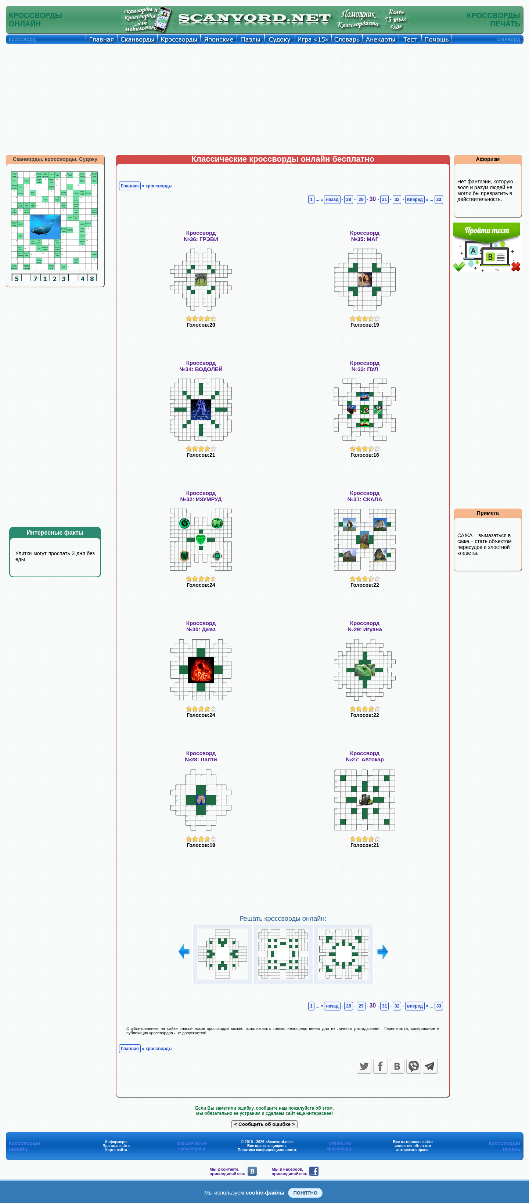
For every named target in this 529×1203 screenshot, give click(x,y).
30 (373, 199)
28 (348, 199)
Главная (130, 185)
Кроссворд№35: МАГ (364, 236)
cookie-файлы (265, 1192)
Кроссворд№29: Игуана (365, 626)
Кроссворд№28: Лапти (201, 756)
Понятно (305, 1193)
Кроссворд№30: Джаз (201, 626)
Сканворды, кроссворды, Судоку (55, 159)
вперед (415, 199)
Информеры (116, 1142)
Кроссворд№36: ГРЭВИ (201, 236)
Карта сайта (116, 1150)
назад (332, 199)
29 (361, 199)
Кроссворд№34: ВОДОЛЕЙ (201, 366)
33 (438, 199)
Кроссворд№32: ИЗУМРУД (201, 496)
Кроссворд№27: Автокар (365, 756)
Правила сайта (116, 1146)
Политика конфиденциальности (267, 1150)
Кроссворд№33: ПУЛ (364, 366)
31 (384, 199)
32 (397, 199)
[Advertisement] (264, 99)
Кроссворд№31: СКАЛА (365, 496)
